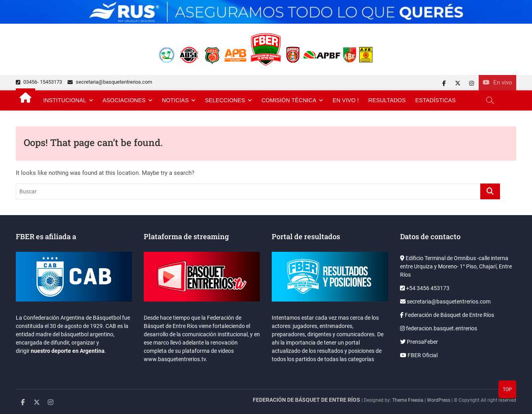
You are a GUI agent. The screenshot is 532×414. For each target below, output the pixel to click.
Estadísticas (435, 100)
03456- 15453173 (39, 82)
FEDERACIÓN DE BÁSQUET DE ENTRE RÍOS (306, 400)
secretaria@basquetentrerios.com (110, 82)
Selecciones (225, 100)
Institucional (64, 100)
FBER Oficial (419, 355)
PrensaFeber (419, 342)
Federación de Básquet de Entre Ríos (447, 315)
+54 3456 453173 (424, 288)
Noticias (175, 100)
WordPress (438, 400)
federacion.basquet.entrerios (438, 328)
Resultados (387, 100)
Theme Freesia (407, 400)
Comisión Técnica (288, 100)
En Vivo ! (346, 100)
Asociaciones (124, 100)
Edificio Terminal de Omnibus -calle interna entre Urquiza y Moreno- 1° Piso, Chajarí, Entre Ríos (456, 266)
